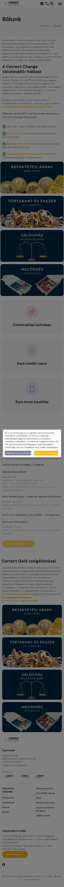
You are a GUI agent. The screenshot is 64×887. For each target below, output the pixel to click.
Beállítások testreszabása (18, 453)
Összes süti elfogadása (46, 453)
